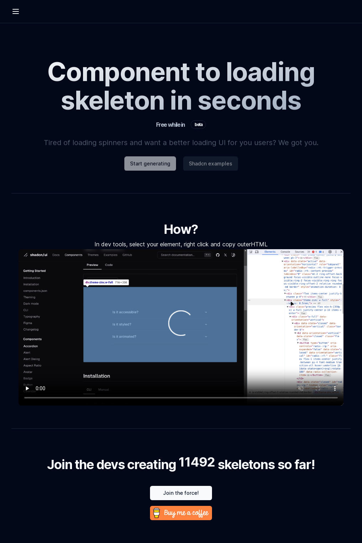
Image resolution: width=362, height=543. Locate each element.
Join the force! (181, 493)
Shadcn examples (210, 165)
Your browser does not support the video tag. (181, 327)
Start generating (150, 165)
